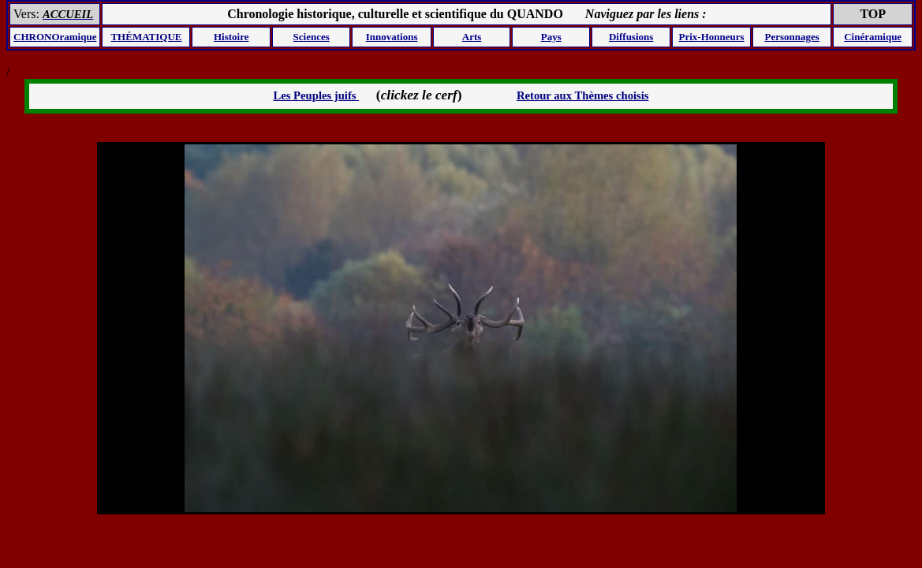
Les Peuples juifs (316, 95)
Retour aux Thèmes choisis (583, 95)
